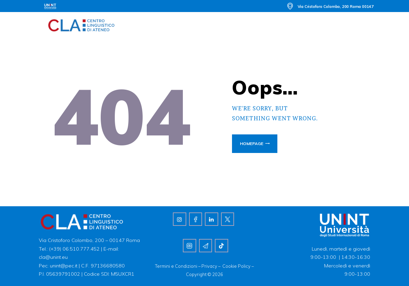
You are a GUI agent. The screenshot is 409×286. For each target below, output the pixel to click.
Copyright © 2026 (204, 274)
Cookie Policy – (238, 266)
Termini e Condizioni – (178, 266)
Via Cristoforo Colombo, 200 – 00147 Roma (89, 240)
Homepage (251, 143)
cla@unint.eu (53, 257)
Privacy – (211, 266)
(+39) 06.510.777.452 (74, 249)
